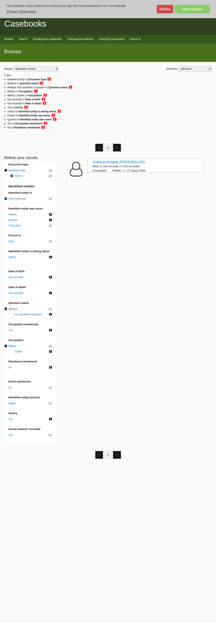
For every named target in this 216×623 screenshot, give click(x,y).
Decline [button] (164, 9)
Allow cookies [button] (192, 9)
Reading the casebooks (47, 39)
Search (23, 39)
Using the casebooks (111, 39)
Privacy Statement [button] (21, 11)
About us (135, 39)
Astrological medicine (80, 39)
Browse (9, 39)
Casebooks (25, 23)
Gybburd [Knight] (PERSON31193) (119, 162)
